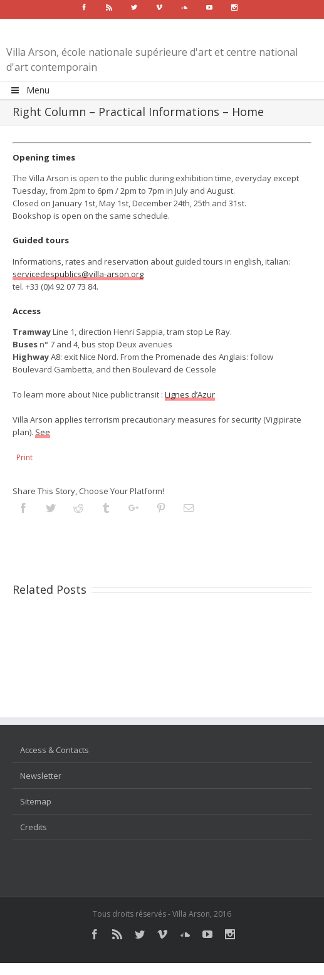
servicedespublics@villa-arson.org (78, 274)
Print (24, 457)
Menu (29, 90)
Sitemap (35, 801)
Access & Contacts (54, 750)
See (42, 432)
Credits (33, 827)
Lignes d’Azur (190, 394)
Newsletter (40, 775)
